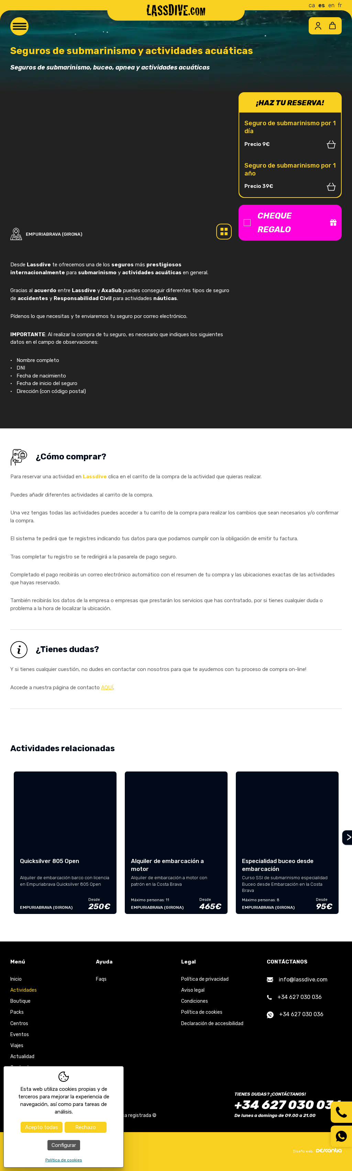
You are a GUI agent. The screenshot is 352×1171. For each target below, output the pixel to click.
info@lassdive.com (297, 979)
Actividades (23, 990)
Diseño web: (317, 1150)
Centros (19, 1023)
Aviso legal (193, 990)
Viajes (16, 1045)
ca (312, 5)
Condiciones (194, 1001)
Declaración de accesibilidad (212, 1023)
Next (346, 837)
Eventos (19, 1034)
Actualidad (22, 1057)
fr (340, 5)
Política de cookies (201, 1012)
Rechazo (85, 1127)
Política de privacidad (205, 979)
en (331, 5)
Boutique (20, 1001)
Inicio (16, 979)
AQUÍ (107, 687)
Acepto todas (41, 1127)
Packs (17, 1012)
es (321, 5)
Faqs (101, 979)
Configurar (64, 1145)
